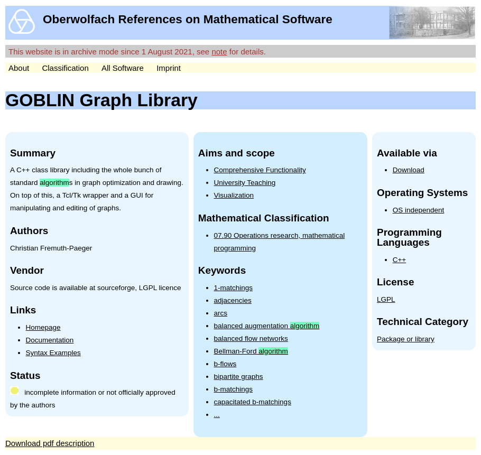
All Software (122, 67)
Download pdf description (49, 443)
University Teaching (245, 183)
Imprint (168, 67)
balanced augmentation (267, 326)
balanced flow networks (251, 338)
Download (408, 170)
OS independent (419, 210)
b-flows (225, 364)
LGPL (386, 299)
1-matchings (233, 288)
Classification (65, 67)
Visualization (234, 195)
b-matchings (233, 389)
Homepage (43, 327)
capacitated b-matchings (252, 402)
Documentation (50, 340)
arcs (221, 313)
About (18, 67)
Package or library (405, 339)
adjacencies (233, 300)
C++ (399, 260)
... (217, 415)
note (219, 51)
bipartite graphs (238, 376)
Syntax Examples (53, 353)
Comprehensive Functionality (260, 170)
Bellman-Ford (251, 351)
